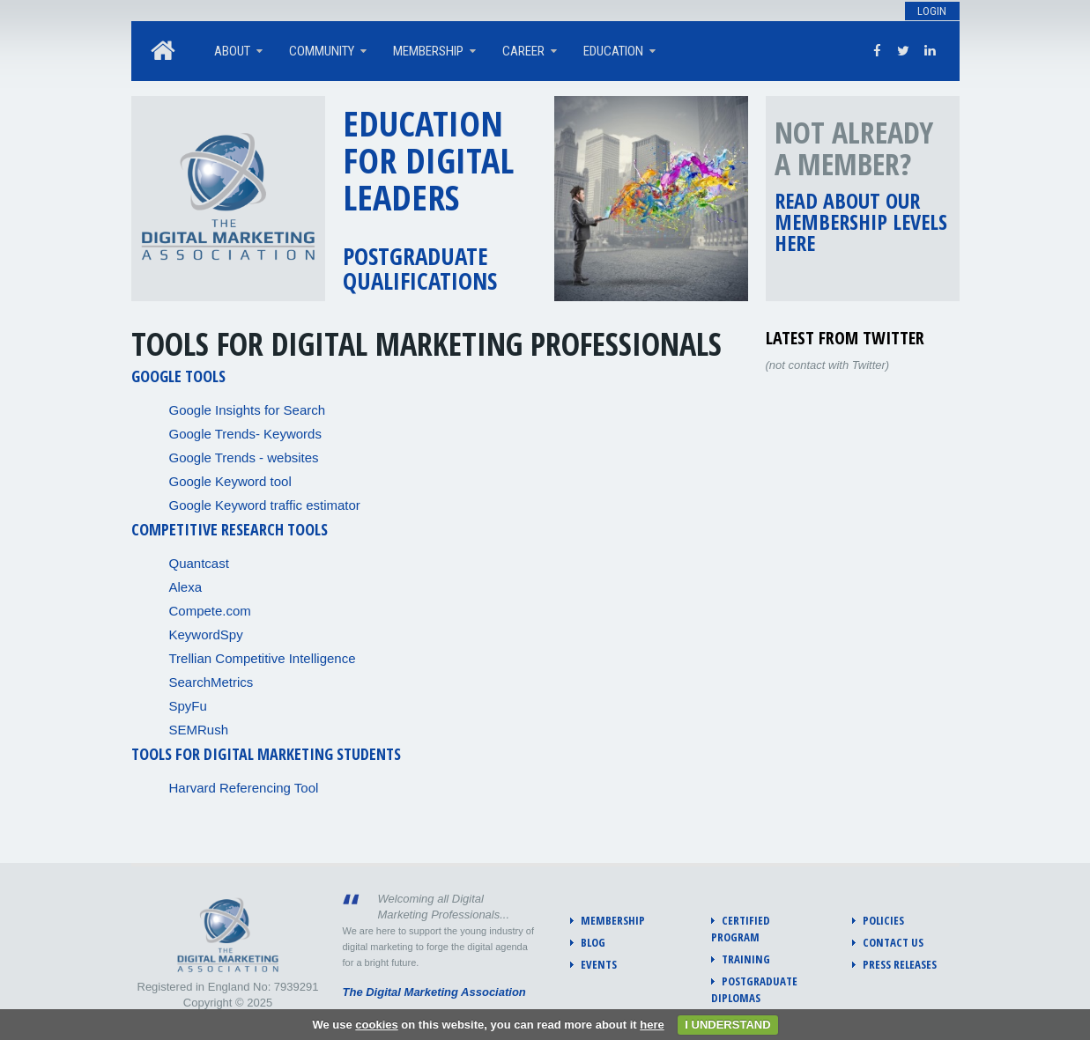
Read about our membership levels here (861, 221)
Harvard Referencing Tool (244, 787)
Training (746, 959)
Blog (593, 942)
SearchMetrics (211, 682)
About (232, 51)
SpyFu (188, 705)
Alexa (186, 586)
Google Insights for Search (247, 409)
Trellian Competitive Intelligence (262, 658)
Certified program (740, 928)
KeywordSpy (206, 634)
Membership (428, 51)
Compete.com (210, 610)
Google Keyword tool (230, 481)
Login (931, 11)
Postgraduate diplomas (754, 989)
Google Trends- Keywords (245, 433)
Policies (883, 920)
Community (321, 51)
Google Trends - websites (244, 457)
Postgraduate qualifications (420, 268)
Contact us (893, 942)
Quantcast (199, 563)
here (652, 1024)
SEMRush (199, 729)
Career (523, 51)
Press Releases (900, 964)
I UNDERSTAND (727, 1024)
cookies (376, 1024)
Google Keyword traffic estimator (264, 505)
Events (599, 964)
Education (613, 51)
